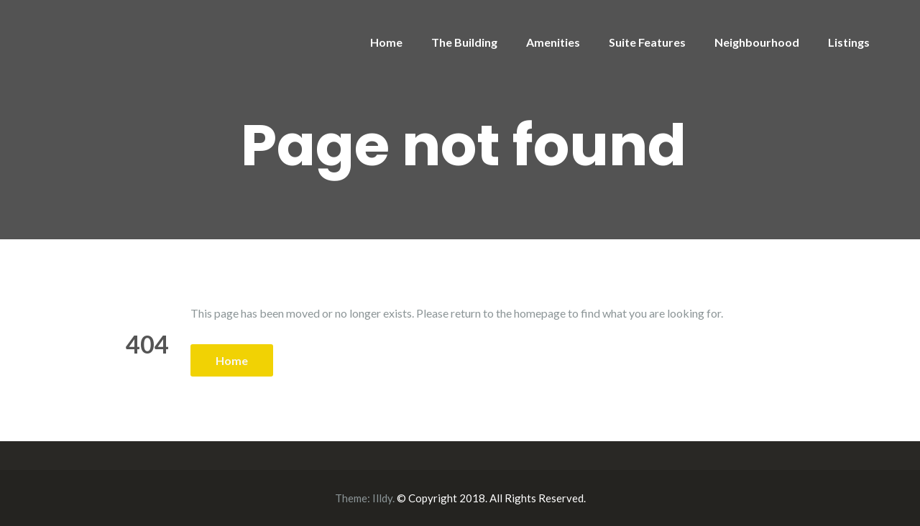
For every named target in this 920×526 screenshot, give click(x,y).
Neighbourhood (756, 42)
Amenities (553, 42)
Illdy (382, 498)
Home (386, 42)
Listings (849, 42)
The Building (464, 42)
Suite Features (647, 42)
